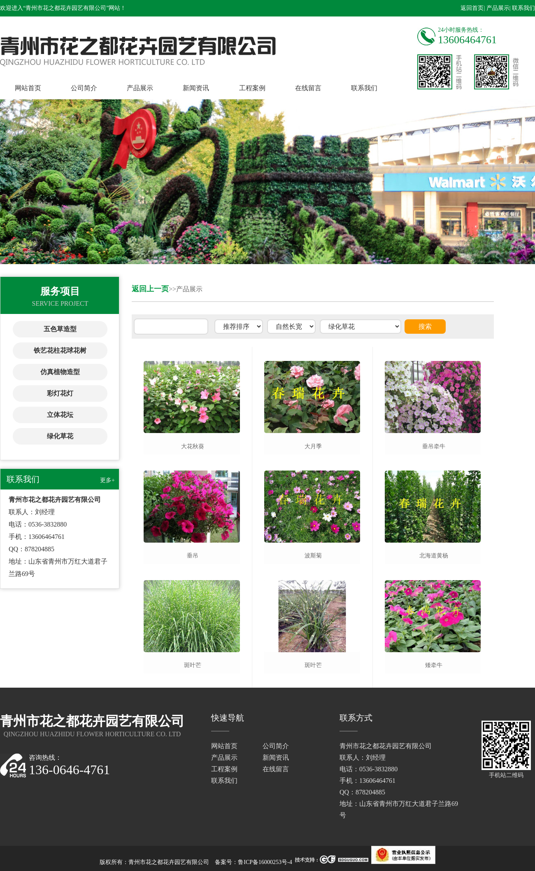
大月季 (313, 446)
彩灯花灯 (60, 393)
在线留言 (308, 87)
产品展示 (140, 87)
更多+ (107, 480)
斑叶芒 (192, 665)
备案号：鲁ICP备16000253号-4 (253, 862)
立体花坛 (60, 414)
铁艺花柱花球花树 (60, 350)
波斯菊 (313, 556)
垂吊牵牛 (433, 446)
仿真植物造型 (60, 371)
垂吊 (192, 556)
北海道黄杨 (433, 556)
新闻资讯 (196, 87)
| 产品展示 (496, 8)
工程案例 (252, 87)
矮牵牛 (433, 665)
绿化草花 (60, 436)
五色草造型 (60, 328)
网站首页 (28, 87)
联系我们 (364, 87)
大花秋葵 (192, 446)
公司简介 (84, 87)
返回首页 (472, 8)
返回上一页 (150, 289)
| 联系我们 (522, 8)
